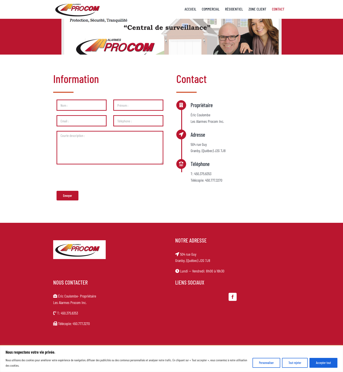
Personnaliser (266, 363)
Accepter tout (323, 363)
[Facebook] (233, 297)
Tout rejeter (294, 363)
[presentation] (89, 177)
